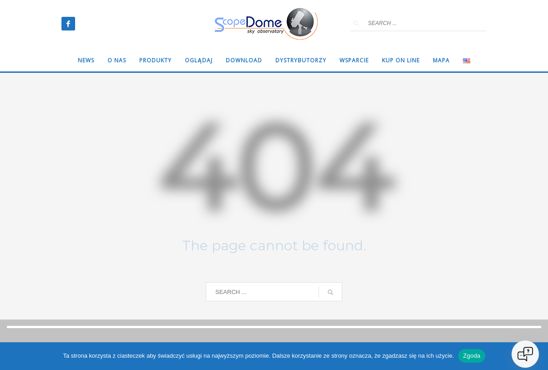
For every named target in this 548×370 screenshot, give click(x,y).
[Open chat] (525, 354)
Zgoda (471, 355)
